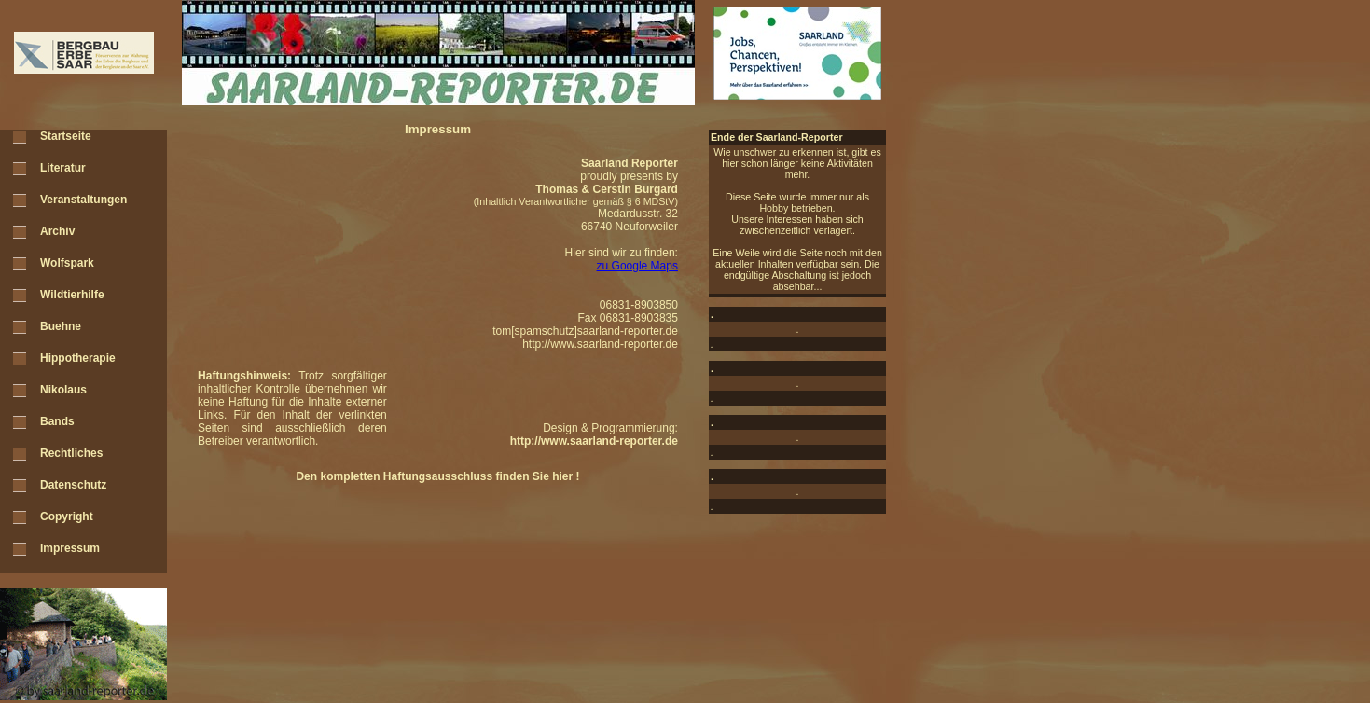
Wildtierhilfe (72, 294)
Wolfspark (67, 262)
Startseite (65, 136)
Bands (57, 421)
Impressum (70, 548)
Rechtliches (71, 453)
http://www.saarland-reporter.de (600, 344)
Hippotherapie (78, 358)
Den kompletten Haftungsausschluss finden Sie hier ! (437, 476)
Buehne (60, 326)
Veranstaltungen (83, 199)
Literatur (63, 167)
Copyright (66, 516)
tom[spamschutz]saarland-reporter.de (585, 331)
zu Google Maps (637, 265)
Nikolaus (63, 389)
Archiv (57, 231)
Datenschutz (73, 484)
